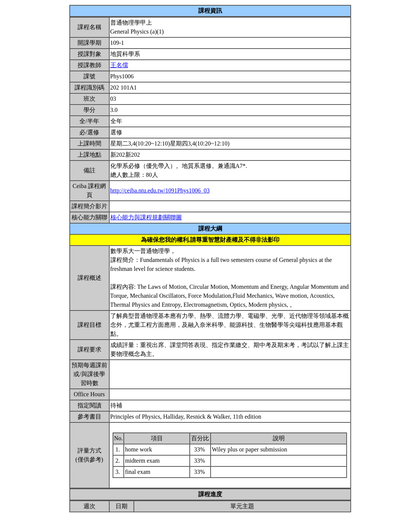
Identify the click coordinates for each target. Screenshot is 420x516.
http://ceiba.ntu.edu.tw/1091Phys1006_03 (160, 190)
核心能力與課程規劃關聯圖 (146, 217)
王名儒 (119, 65)
